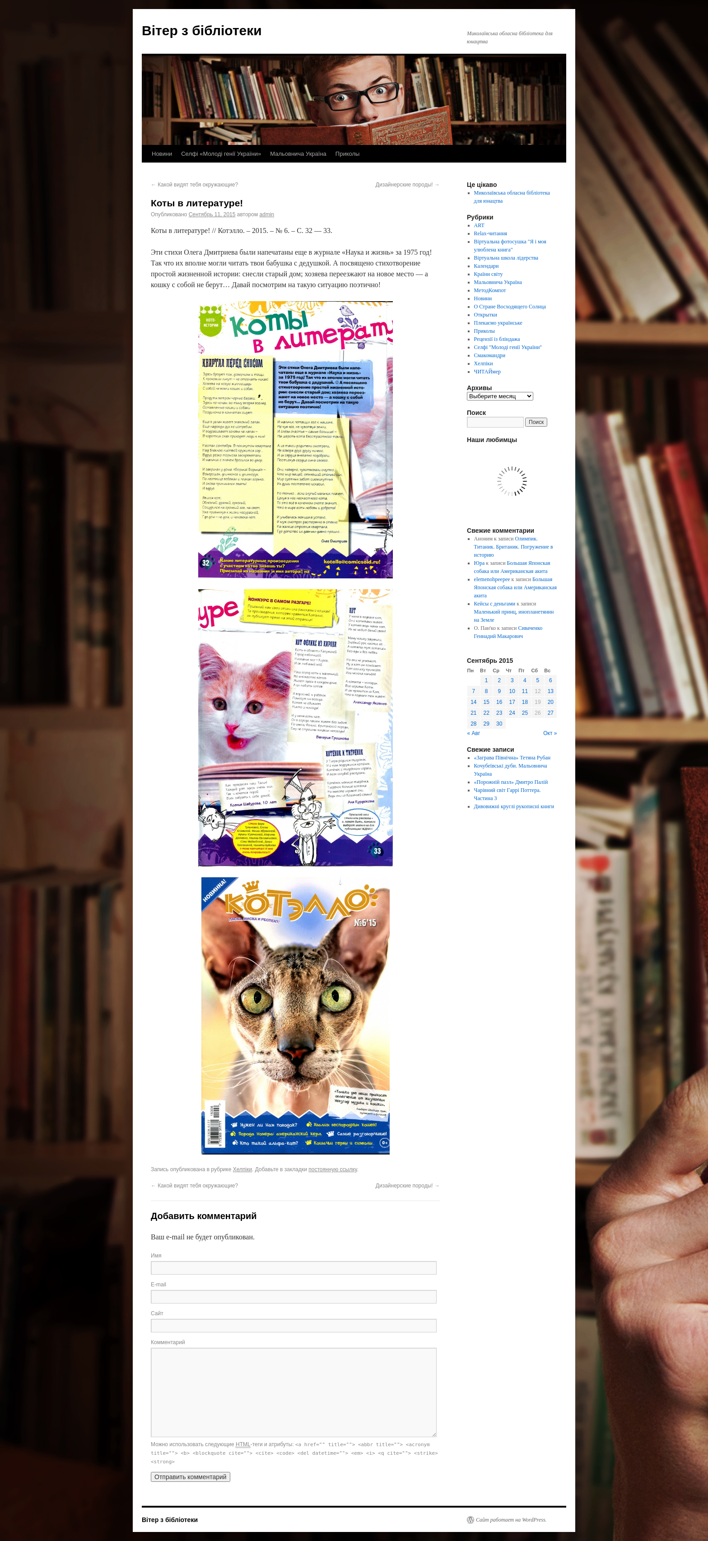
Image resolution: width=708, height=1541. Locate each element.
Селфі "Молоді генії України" (508, 347)
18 (525, 702)
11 (525, 691)
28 (473, 724)
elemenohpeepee (492, 579)
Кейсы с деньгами (495, 604)
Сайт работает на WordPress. (511, 1520)
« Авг (473, 733)
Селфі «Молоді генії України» (221, 153)
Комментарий (168, 1342)
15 (486, 702)
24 (512, 713)
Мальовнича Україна (298, 153)
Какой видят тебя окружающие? (194, 185)
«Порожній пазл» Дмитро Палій (511, 782)
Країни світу (488, 274)
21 (473, 713)
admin (267, 214)
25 (525, 713)
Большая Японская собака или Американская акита (515, 587)
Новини (162, 153)
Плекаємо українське (498, 323)
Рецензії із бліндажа (497, 339)
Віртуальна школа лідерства (506, 258)
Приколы (347, 153)
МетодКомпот (490, 290)
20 (551, 702)
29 (486, 724)
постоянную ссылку (332, 1169)
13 (551, 691)
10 (512, 691)
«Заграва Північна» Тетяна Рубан (512, 757)
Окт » (550, 733)
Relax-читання (491, 233)
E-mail (158, 1284)
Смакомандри (490, 355)
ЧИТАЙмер (487, 371)
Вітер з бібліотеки (202, 30)
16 (499, 702)
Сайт (157, 1313)
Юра (479, 563)
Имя (156, 1255)
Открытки (485, 315)
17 (512, 702)
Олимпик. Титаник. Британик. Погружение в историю (513, 546)
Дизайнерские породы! (408, 185)
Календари (486, 266)
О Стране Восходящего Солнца (510, 306)
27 (551, 713)
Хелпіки (242, 1169)
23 (499, 713)
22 (486, 713)
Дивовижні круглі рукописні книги (514, 806)
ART (479, 225)
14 (473, 702)
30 (499, 724)
